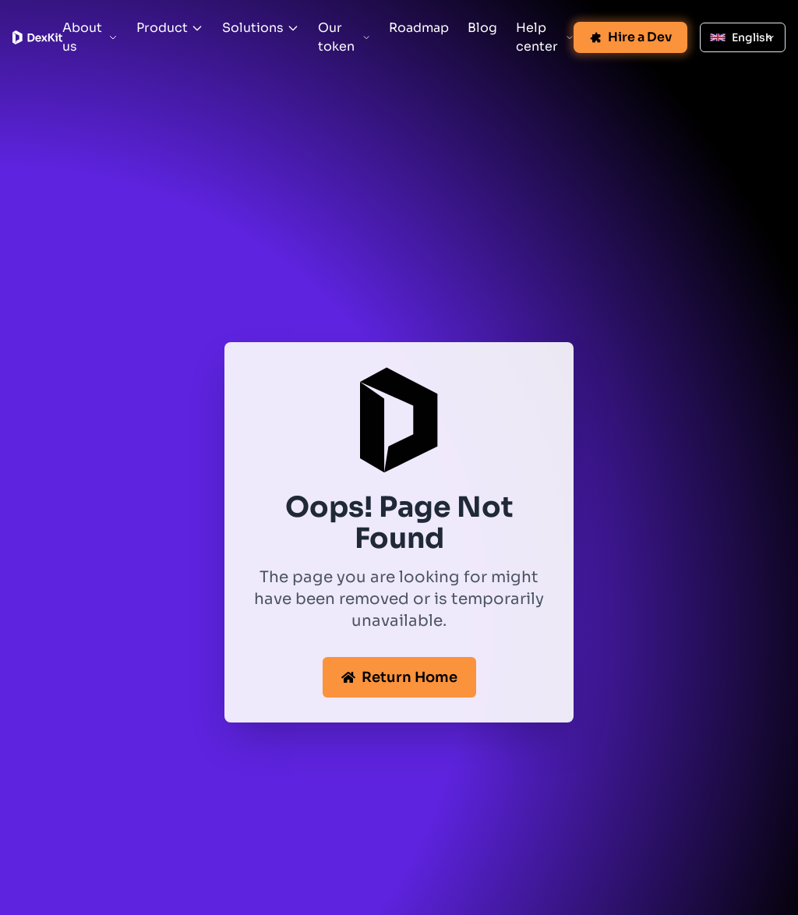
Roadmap (419, 27)
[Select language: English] (743, 37)
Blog (482, 27)
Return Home (399, 677)
